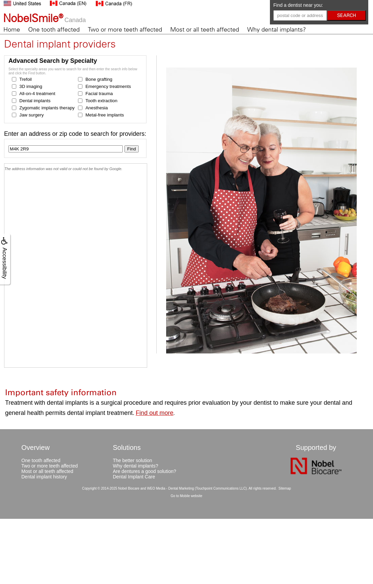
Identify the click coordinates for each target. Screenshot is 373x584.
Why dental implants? (276, 29)
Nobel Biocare (128, 488)
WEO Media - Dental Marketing (170, 488)
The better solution (132, 460)
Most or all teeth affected (204, 29)
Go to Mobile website (186, 496)
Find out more (154, 412)
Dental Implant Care (134, 476)
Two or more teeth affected (125, 29)
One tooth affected (54, 29)
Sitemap (284, 488)
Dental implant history (44, 476)
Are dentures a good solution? (144, 471)
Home (11, 29)
